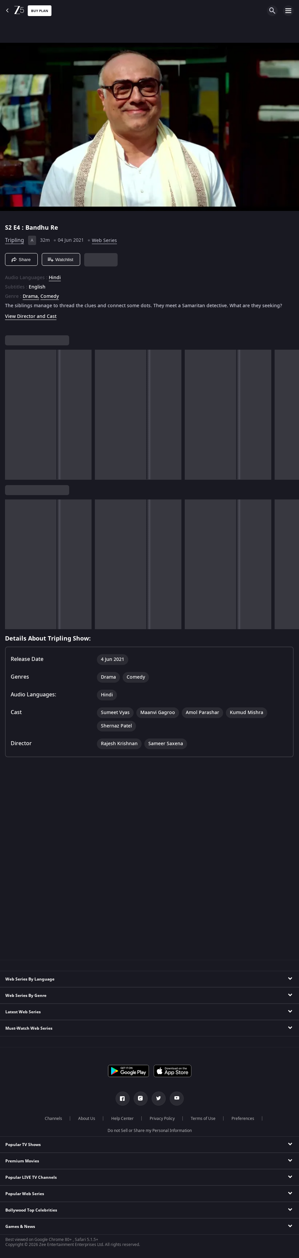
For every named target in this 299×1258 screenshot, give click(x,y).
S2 (9, 227)
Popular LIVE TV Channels (31, 1177)
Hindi (55, 277)
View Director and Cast (30, 316)
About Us (86, 1119)
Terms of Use (203, 1119)
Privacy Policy (162, 1119)
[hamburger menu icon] (288, 10)
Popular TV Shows (23, 1145)
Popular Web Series (24, 1194)
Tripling (14, 240)
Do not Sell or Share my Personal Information (150, 1131)
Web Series (104, 240)
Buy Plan (39, 10)
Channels (53, 1119)
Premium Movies (22, 1161)
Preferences (243, 1119)
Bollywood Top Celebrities (31, 1210)
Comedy (49, 296)
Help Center (122, 1119)
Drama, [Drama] (31, 296)
